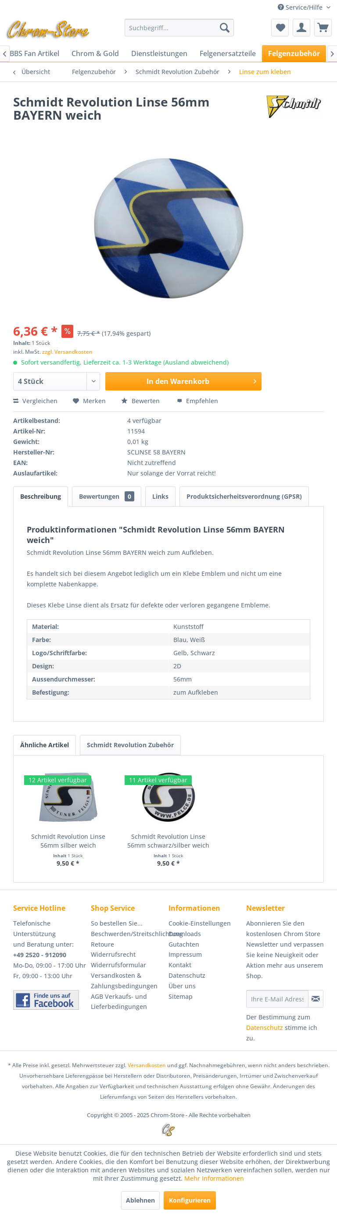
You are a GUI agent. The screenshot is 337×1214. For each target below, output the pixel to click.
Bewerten (141, 401)
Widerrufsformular (118, 965)
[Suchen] (224, 27)
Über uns (182, 986)
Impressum (185, 954)
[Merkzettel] (280, 27)
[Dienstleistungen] (159, 53)
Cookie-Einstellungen (199, 923)
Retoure (102, 944)
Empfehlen (197, 401)
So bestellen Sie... (117, 923)
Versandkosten (147, 1065)
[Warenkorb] (323, 27)
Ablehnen (140, 1200)
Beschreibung (40, 496)
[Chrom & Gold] (95, 53)
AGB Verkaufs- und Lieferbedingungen (119, 1001)
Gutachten (183, 944)
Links (160, 496)
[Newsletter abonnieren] (315, 999)
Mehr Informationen (214, 1178)
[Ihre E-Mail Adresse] (277, 999)
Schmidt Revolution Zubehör (130, 745)
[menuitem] (179, 27)
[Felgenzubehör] (294, 53)
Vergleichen (35, 401)
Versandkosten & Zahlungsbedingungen (124, 980)
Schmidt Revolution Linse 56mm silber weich (68, 840)
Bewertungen (106, 496)
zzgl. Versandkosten (67, 351)
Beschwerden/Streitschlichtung (127, 934)
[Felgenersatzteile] (228, 53)
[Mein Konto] (301, 27)
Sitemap (180, 996)
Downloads (184, 934)
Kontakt (179, 965)
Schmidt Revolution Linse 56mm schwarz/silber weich (168, 840)
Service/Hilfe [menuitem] (301, 7)
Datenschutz (186, 975)
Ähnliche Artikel (44, 745)
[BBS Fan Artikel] (34, 53)
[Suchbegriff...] (179, 27)
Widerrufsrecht (113, 954)
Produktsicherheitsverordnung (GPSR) (244, 496)
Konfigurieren (190, 1200)
